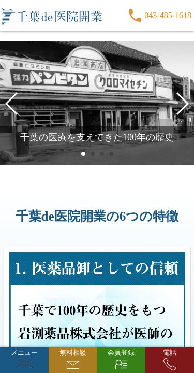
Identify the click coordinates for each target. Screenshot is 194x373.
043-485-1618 (167, 15)
